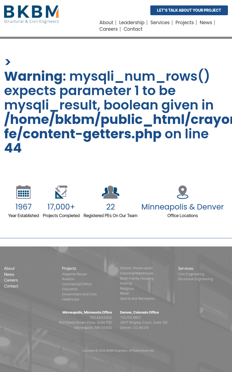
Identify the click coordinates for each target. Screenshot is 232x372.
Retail (124, 293)
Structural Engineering (195, 279)
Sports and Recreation (137, 298)
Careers (108, 29)
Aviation (68, 279)
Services (160, 22)
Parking (126, 283)
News (206, 22)
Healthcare (70, 299)
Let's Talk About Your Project (189, 10)
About (106, 22)
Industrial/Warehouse (136, 273)
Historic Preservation (136, 268)
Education (70, 289)
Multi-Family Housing (136, 278)
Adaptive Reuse (74, 274)
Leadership (132, 22)
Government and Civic (79, 294)
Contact (133, 29)
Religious (127, 288)
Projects (185, 22)
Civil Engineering (191, 274)
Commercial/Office (76, 284)
